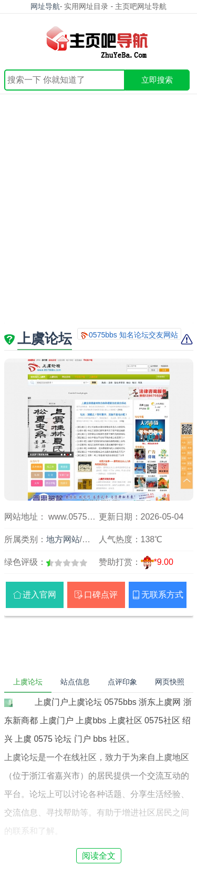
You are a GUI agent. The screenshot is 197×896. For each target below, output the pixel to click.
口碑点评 (101, 594)
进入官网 (39, 594)
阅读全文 (99, 855)
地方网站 (63, 539)
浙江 (90, 539)
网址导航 (45, 6)
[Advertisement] (98, 198)
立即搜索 (157, 79)
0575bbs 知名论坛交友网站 (133, 335)
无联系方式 (162, 594)
